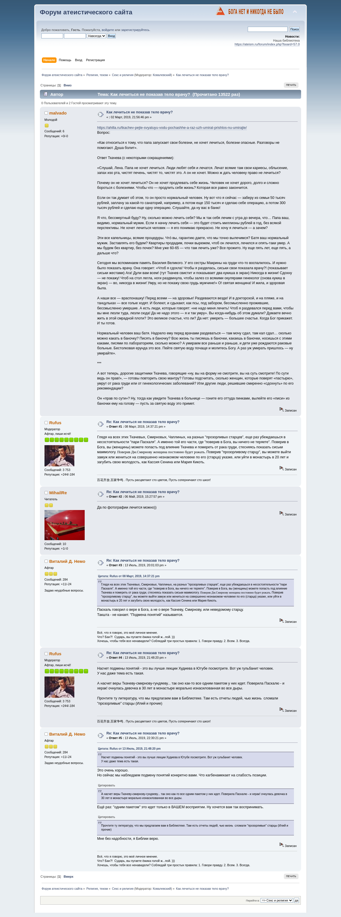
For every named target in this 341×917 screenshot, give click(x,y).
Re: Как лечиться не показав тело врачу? (143, 422)
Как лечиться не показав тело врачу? (139, 112)
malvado (58, 112)
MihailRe (58, 492)
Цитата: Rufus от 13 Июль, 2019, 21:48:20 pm (129, 748)
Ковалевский (162, 75)
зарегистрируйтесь (135, 30)
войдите (108, 30)
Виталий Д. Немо (67, 561)
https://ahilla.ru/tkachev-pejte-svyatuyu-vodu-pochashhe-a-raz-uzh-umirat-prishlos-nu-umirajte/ (172, 128)
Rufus (55, 422)
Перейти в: (253, 900)
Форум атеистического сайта (86, 12)
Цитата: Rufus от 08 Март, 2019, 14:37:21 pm (128, 576)
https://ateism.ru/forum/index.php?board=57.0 (267, 44)
